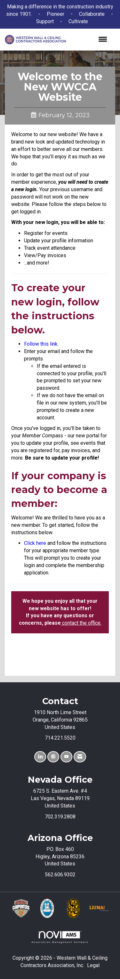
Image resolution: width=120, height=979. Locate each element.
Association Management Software (59, 937)
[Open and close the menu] (89, 40)
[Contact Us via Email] (80, 756)
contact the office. (81, 623)
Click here (35, 543)
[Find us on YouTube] (66, 756)
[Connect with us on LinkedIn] (40, 756)
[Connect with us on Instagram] (53, 756)
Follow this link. (41, 344)
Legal (93, 965)
